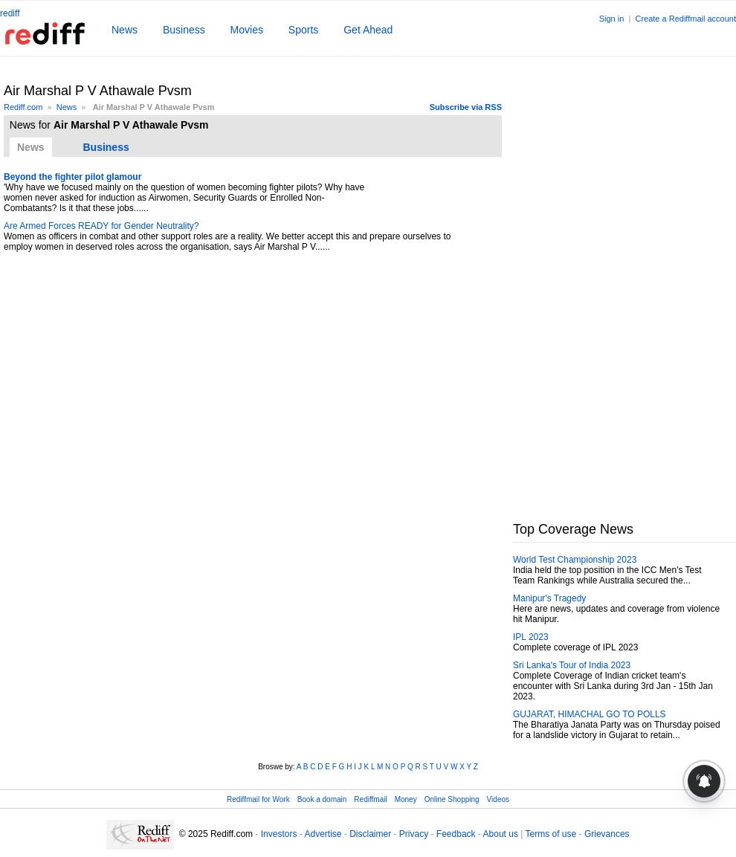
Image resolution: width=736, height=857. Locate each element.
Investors (279, 834)
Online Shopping (452, 799)
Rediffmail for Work (258, 799)
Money (406, 799)
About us (500, 834)
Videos (498, 799)
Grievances (607, 834)
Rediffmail (370, 799)
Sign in (611, 18)
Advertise (322, 834)
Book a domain (322, 799)
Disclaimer (370, 834)
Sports (303, 30)
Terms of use (551, 834)
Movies (246, 30)
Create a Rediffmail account (685, 18)
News (125, 30)
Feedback (456, 834)
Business (184, 30)
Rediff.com (23, 107)
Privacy (413, 834)
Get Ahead (368, 30)
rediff (9, 13)
